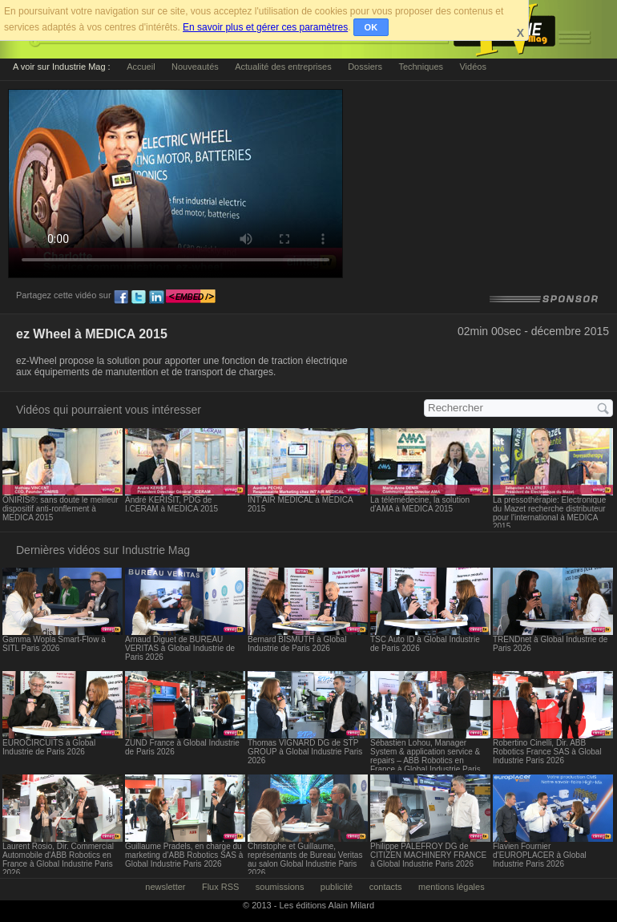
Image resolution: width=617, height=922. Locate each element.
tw (139, 297)
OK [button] (371, 27)
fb (121, 297)
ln (156, 297)
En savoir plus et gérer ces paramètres (265, 27)
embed (191, 297)
